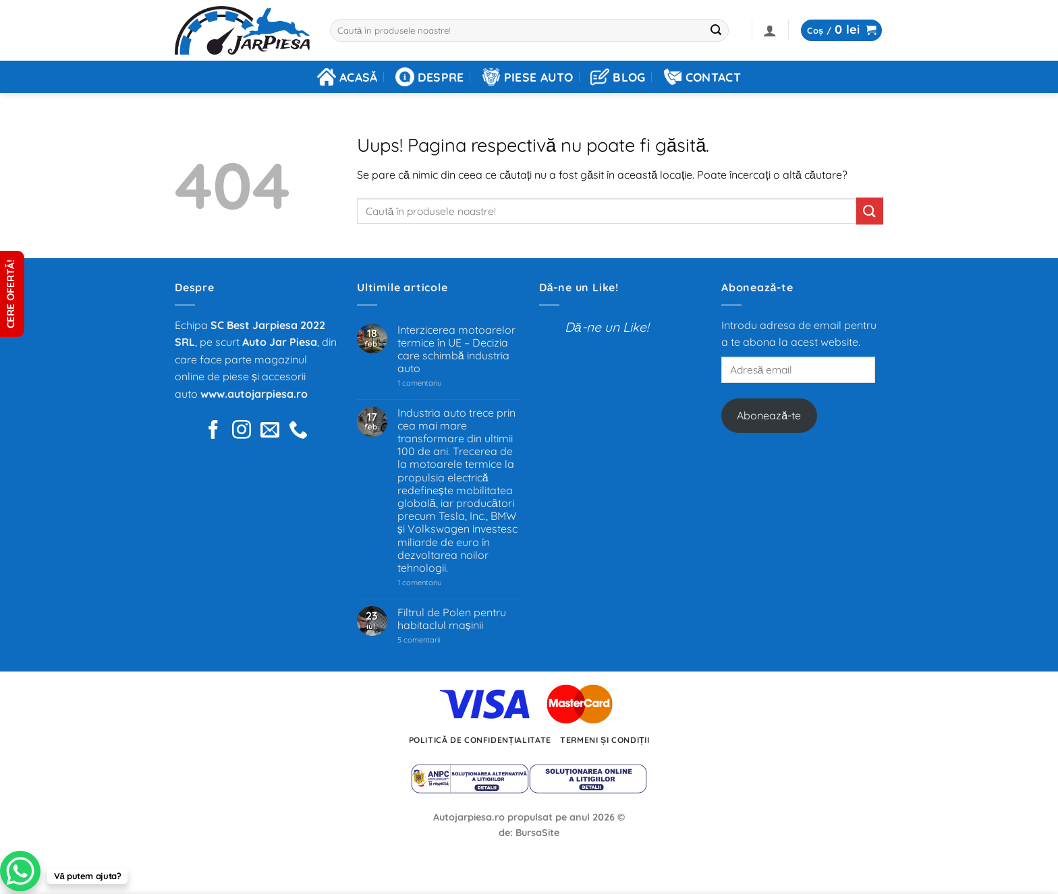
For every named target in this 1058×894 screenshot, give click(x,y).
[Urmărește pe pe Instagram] (241, 431)
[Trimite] (715, 30)
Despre (429, 76)
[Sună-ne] (298, 431)
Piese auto (528, 76)
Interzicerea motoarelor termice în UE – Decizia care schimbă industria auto (456, 350)
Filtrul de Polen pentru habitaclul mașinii (451, 619)
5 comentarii (435, 640)
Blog (617, 76)
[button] (770, 30)
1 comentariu (438, 383)
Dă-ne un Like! (579, 287)
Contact (702, 76)
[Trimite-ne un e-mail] (269, 431)
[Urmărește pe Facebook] (213, 431)
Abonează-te (769, 415)
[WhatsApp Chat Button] (20, 871)
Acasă (347, 76)
